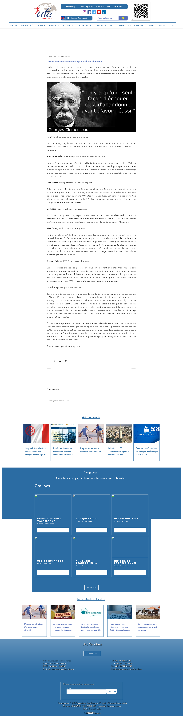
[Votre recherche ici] (105, 18)
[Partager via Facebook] (48, 361)
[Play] (69, 18)
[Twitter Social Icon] (94, 12)
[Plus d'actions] (134, 56)
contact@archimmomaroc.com (109, 706)
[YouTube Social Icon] (99, 12)
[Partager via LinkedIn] (60, 361)
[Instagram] (84, 12)
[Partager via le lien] (65, 361)
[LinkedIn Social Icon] (104, 12)
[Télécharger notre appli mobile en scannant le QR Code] (94, 6)
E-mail (69, 688)
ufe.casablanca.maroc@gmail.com (61, 669)
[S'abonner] (111, 691)
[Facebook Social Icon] (89, 12)
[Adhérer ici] (92, 653)
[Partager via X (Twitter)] (54, 361)
